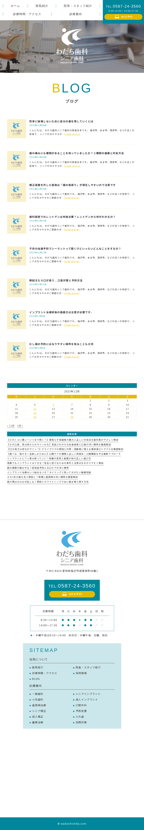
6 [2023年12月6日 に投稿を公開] (53, 404)
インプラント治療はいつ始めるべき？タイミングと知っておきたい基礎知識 (49, 472)
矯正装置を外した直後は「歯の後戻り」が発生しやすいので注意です (72, 185)
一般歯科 (37, 694)
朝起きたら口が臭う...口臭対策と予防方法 (56, 280)
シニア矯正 (39, 711)
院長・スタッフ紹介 (88, 667)
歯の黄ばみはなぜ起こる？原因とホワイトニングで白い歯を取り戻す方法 (48, 481)
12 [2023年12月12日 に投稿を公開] (34, 408)
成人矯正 (37, 716)
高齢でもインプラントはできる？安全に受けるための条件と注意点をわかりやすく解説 (55, 463)
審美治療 (37, 722)
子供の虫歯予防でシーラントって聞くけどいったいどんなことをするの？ (75, 248)
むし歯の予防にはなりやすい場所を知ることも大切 (61, 344)
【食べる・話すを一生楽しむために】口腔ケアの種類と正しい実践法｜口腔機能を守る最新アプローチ (64, 453)
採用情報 (81, 673)
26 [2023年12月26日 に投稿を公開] (34, 417)
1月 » (20, 425)
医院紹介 (37, 667)
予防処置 (81, 711)
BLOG (36, 679)
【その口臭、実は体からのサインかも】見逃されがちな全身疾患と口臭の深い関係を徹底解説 (59, 444)
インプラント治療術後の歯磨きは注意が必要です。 (61, 312)
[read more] (72, 134)
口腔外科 (81, 705)
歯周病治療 (39, 705)
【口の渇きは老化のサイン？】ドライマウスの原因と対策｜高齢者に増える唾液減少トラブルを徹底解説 (65, 449)
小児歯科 (37, 699)
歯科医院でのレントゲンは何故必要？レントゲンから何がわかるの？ (72, 217)
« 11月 (11, 425)
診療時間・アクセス (44, 673)
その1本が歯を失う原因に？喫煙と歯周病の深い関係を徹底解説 (42, 476)
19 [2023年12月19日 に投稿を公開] (34, 413)
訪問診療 (81, 722)
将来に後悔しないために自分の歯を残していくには (61, 121)
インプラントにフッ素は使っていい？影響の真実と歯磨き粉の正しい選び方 (49, 458)
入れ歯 (80, 716)
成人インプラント (87, 699)
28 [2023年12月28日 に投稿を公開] (72, 417)
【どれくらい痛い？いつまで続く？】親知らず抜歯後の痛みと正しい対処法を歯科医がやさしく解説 (62, 439)
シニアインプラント (88, 694)
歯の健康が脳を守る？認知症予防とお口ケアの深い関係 (38, 467)
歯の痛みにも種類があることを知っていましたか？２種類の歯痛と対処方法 (76, 153)
